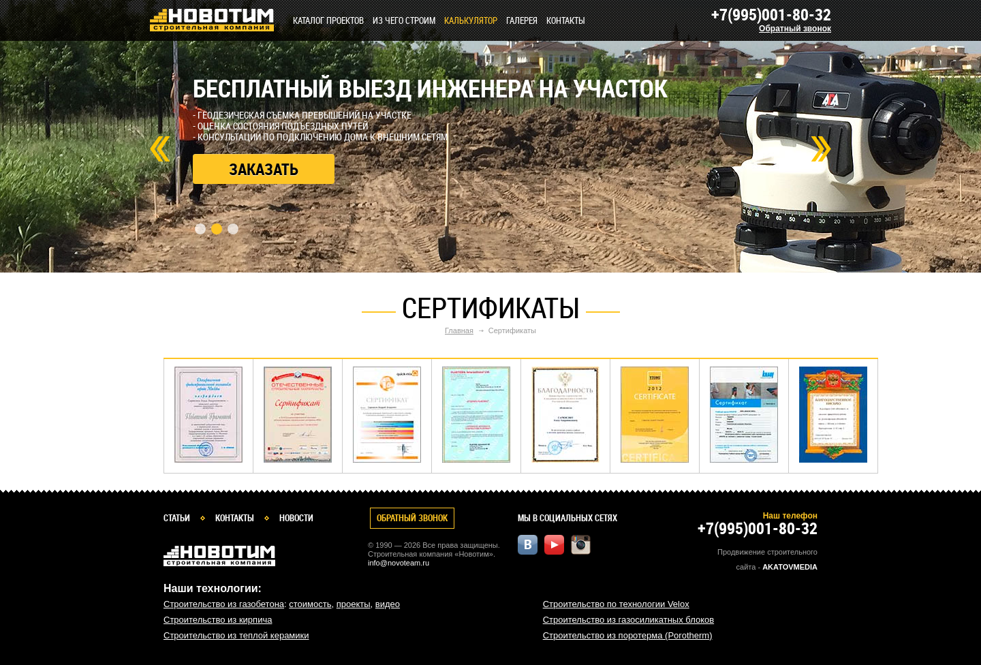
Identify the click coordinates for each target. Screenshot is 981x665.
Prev (160, 148)
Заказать (263, 169)
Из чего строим (404, 20)
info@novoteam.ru (398, 563)
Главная (459, 330)
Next (821, 148)
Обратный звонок (795, 28)
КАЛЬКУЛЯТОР (470, 20)
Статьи (177, 518)
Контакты (565, 20)
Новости (296, 518)
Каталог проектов (328, 20)
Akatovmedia (790, 567)
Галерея (522, 20)
